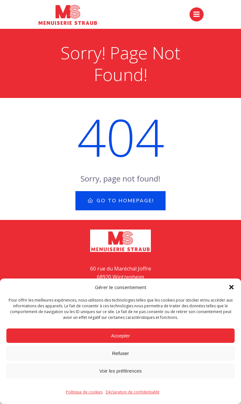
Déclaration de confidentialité (132, 392)
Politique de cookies (84, 392)
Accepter (120, 335)
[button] (231, 287)
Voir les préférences (120, 371)
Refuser (120, 353)
